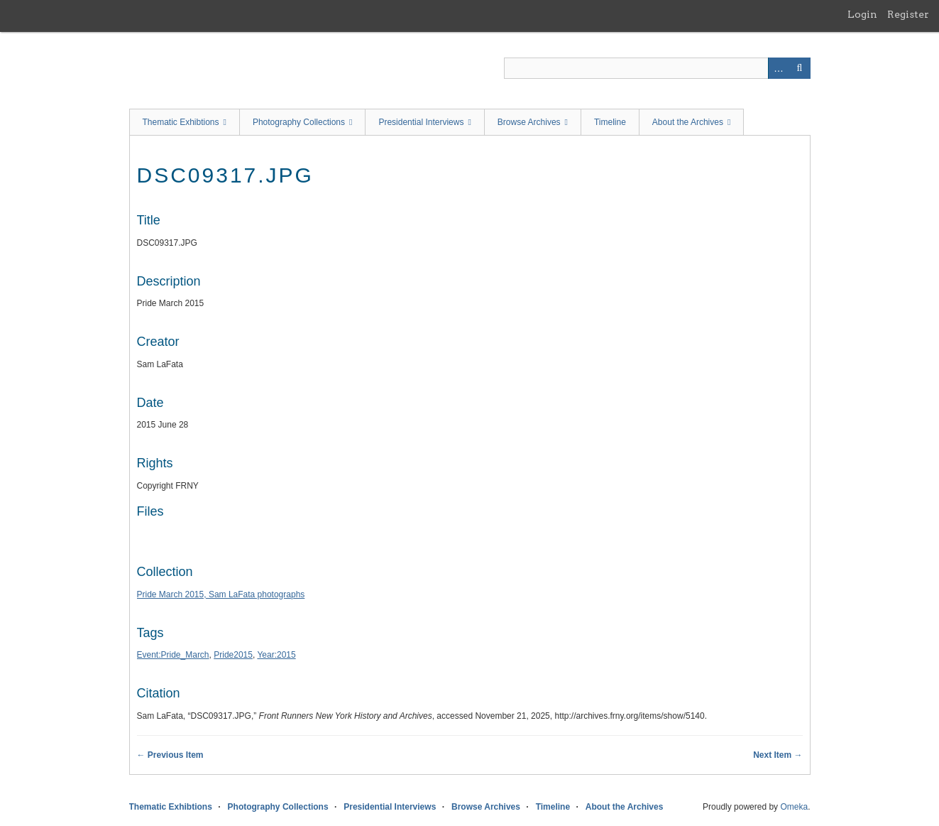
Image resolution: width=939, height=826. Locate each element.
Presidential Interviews (420, 122)
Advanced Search (778, 68)
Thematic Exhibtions (181, 122)
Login (862, 14)
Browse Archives (529, 122)
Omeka (794, 807)
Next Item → (777, 755)
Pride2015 (233, 655)
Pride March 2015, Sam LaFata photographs (221, 594)
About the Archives (687, 122)
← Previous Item (170, 755)
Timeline (610, 122)
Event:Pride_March (173, 655)
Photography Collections (299, 122)
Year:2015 (276, 655)
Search (800, 68)
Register (908, 14)
